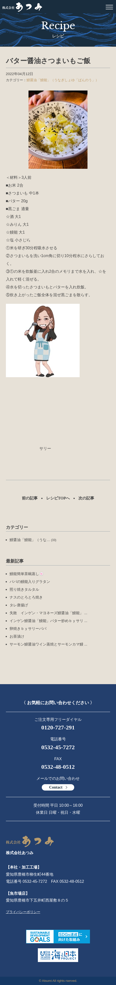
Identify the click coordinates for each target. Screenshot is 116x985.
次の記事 (86, 498)
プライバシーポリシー (23, 912)
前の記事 (30, 498)
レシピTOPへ (58, 498)
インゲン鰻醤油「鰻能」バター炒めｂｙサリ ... (48, 621)
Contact (55, 787)
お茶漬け (17, 636)
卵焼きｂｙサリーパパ (28, 628)
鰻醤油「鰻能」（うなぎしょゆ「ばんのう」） (63, 80)
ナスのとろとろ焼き (26, 597)
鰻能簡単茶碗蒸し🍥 (27, 574)
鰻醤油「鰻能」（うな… (33, 540)
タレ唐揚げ (19, 605)
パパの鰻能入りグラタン (30, 581)
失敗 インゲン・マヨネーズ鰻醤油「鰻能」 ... (48, 613)
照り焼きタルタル (24, 589)
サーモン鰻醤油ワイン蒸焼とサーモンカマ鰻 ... (48, 644)
